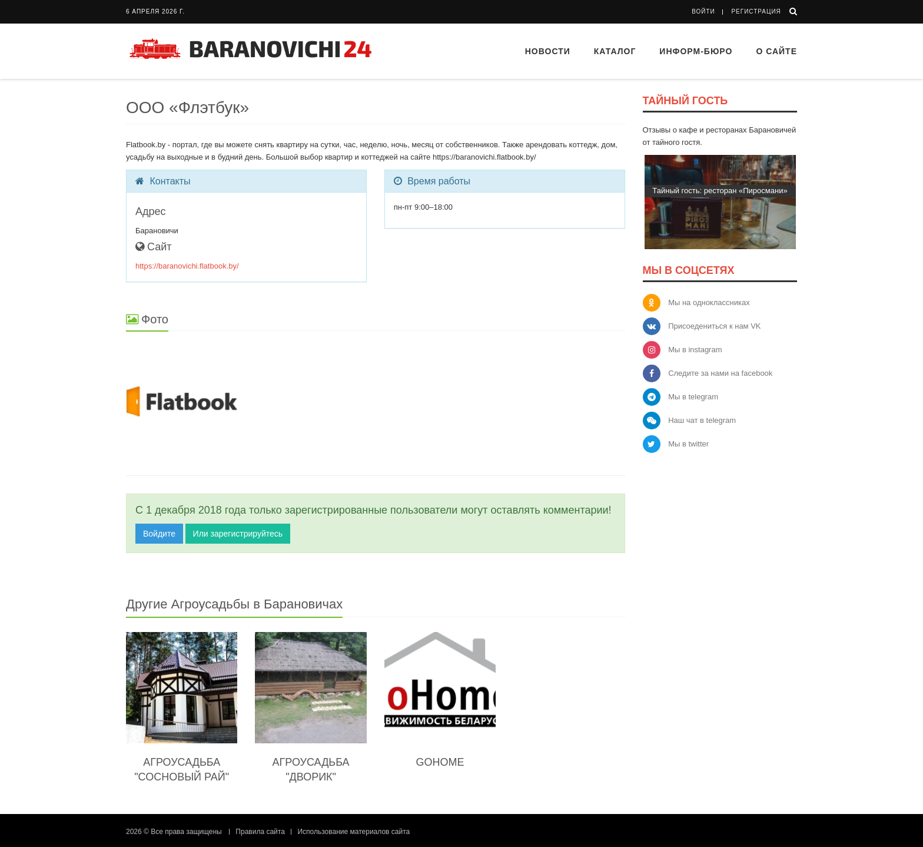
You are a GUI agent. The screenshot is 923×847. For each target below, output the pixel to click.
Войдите (159, 533)
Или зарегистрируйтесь (238, 533)
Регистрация (756, 11)
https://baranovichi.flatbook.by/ (187, 266)
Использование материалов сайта (353, 832)
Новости (547, 51)
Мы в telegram (693, 396)
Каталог (615, 51)
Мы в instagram (695, 349)
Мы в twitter (688, 443)
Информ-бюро (695, 51)
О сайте (776, 51)
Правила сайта (259, 832)
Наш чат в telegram (702, 420)
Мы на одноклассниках (709, 302)
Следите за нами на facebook (720, 373)
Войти (703, 11)
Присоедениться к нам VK (714, 326)
